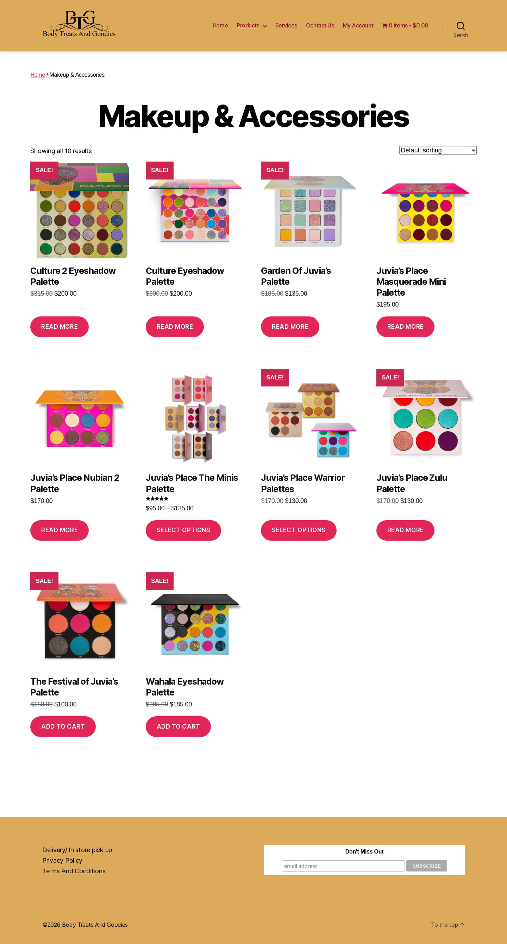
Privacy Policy (62, 860)
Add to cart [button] (63, 726)
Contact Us (320, 25)
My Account (358, 25)
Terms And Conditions (74, 871)
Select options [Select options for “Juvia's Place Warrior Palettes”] (299, 530)
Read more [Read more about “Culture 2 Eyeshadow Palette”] (59, 326)
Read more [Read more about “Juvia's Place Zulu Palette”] (405, 530)
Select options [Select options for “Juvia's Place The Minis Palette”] (184, 530)
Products (248, 25)
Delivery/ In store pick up (77, 850)
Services (286, 25)
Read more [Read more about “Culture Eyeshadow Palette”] (175, 326)
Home (220, 25)
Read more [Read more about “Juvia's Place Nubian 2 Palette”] (59, 530)
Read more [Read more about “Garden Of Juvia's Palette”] (290, 326)
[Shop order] (438, 150)
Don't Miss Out (364, 852)
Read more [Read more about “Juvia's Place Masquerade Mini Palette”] (405, 326)
